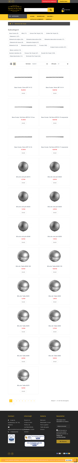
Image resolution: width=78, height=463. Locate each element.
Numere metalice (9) (15, 53)
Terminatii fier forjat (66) (33, 56)
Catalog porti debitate (49, 1)
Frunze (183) (43, 45)
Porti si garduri (44, 425)
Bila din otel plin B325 (23, 207)
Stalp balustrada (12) (16, 56)
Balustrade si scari (45, 423)
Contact (49, 19)
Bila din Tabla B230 (55, 296)
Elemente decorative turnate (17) (54, 39)
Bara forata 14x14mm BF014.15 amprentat (54, 117)
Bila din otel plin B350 (55, 237)
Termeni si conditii (29, 430)
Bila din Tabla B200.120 (54, 266)
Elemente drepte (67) (32, 42)
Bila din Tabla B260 (55, 356)
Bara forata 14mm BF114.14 (55, 87)
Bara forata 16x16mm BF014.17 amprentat (54, 147)
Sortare (28, 64)
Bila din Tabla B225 (23, 296)
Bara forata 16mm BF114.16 (23, 147)
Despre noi (41, 16)
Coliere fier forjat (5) (52, 33)
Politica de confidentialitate (56, 460)
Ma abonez (63, 442)
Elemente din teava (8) (16, 42)
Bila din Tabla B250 (23, 356)
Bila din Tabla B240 (55, 326)
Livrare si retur (28, 423)
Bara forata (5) (13, 33)
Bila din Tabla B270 (23, 386)
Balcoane (42, 421)
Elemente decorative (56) (33, 39)
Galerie (50, 16)
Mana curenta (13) (15, 50)
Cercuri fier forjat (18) (36, 33)
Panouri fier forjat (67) (31, 53)
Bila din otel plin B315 (23, 177)
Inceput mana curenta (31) (58, 47)
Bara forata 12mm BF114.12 (23, 87)
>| (13, 404)
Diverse (42, 430)
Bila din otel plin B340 (23, 237)
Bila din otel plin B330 (55, 207)
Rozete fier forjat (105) (48, 53)
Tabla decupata (44, 428)
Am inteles (69, 460)
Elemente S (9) (13, 45)
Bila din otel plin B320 (55, 177)
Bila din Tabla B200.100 (23, 266)
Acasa (32, 16)
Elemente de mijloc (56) (16, 39)
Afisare (53, 64)
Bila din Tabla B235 (23, 326)
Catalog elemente (36, 19)
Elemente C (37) (14, 36)
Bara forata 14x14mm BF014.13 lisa (23, 117)
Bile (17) (24, 33)
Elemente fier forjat (20, 23)
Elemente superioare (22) (28, 45)
